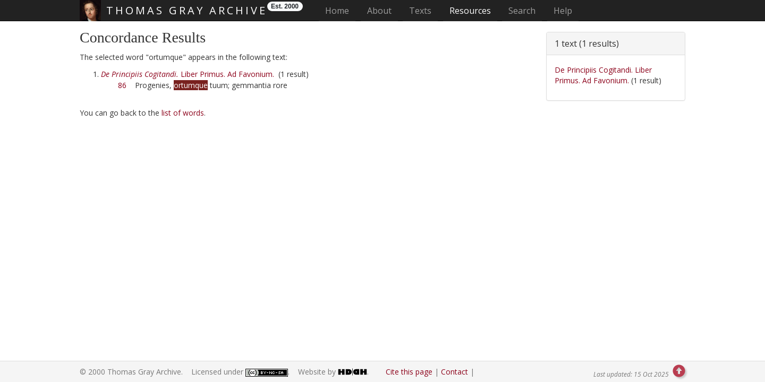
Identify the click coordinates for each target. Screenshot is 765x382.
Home (340, 10)
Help (563, 10)
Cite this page (409, 372)
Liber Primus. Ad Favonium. (187, 74)
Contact (454, 372)
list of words (183, 113)
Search (522, 10)
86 (122, 85)
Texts (420, 10)
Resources (470, 10)
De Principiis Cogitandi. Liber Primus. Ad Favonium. (603, 75)
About (379, 10)
